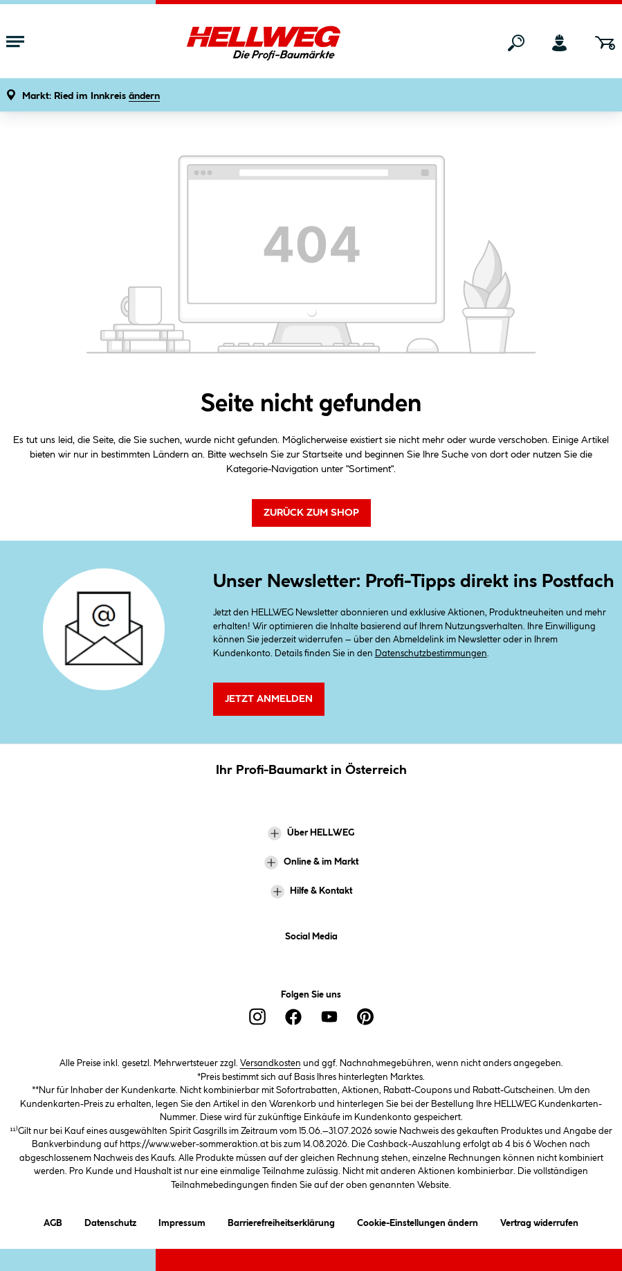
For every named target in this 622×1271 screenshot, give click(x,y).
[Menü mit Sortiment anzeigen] (15, 43)
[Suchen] (516, 42)
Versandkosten (270, 1063)
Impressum (181, 1220)
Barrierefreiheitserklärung (281, 1220)
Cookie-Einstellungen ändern (417, 1220)
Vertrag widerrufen (539, 1223)
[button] (91, 96)
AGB (53, 1220)
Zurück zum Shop (311, 513)
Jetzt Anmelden (269, 699)
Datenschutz (110, 1220)
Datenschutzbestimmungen (431, 653)
